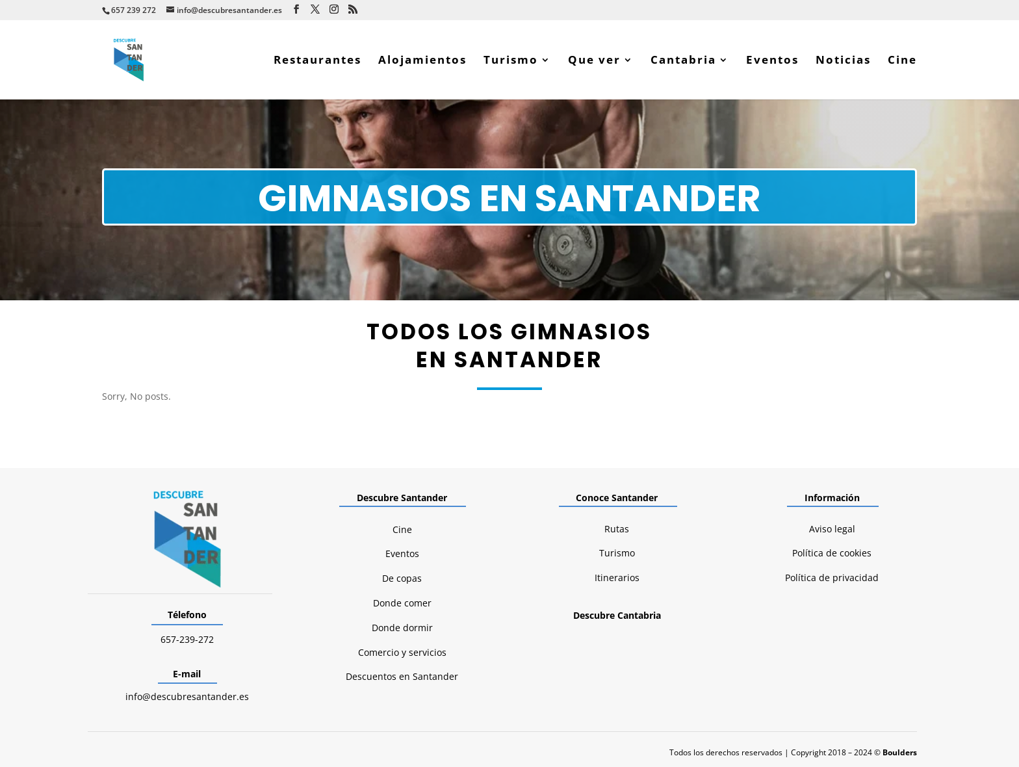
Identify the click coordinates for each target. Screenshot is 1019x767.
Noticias (843, 61)
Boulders (900, 752)
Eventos (772, 61)
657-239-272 (187, 639)
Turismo (511, 61)
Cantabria (683, 61)
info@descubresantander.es (187, 696)
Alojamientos (422, 61)
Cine (902, 61)
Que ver (594, 61)
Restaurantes (317, 61)
